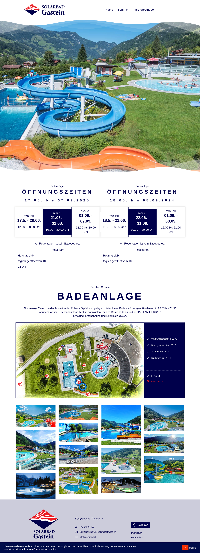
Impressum (136, 533)
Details (192, 548)
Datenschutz (137, 537)
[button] (140, 525)
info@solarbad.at (88, 537)
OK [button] (185, 548)
